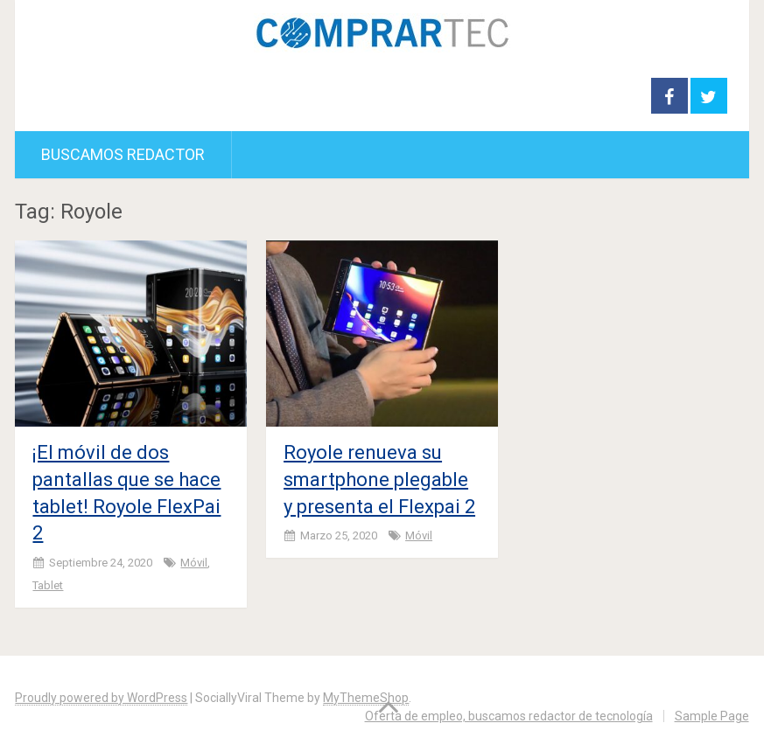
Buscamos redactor (123, 154)
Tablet (47, 585)
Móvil (193, 562)
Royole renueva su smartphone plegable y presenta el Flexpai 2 (379, 480)
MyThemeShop (366, 698)
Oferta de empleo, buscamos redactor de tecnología (509, 716)
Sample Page (712, 716)
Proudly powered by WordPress (101, 698)
